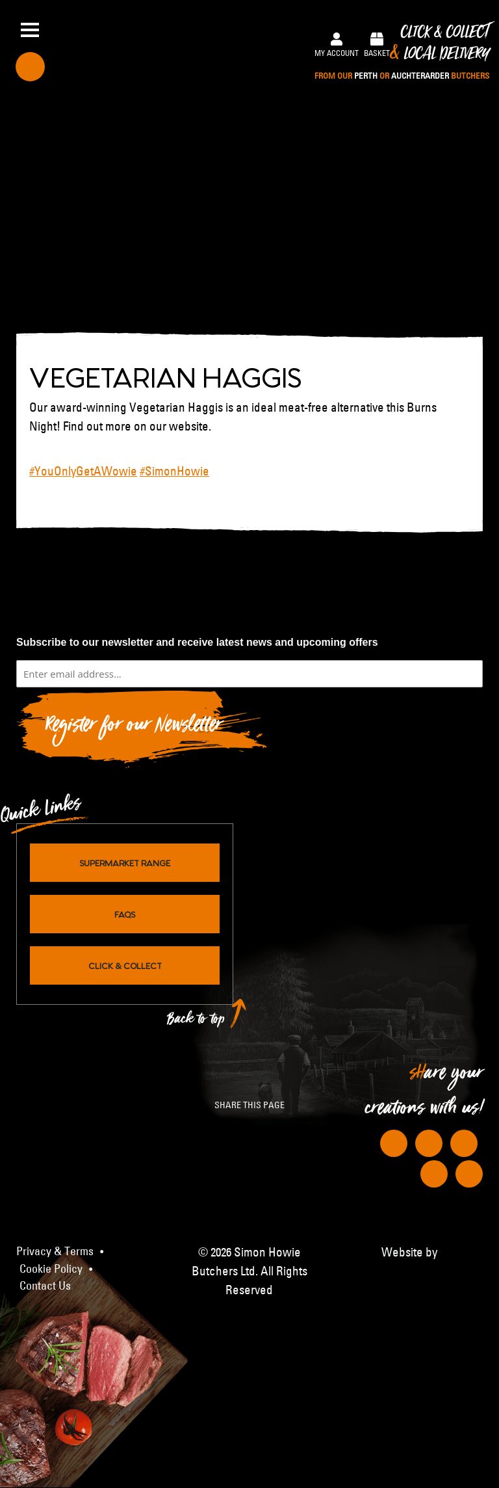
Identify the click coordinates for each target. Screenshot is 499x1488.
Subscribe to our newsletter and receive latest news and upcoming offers (197, 642)
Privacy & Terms (55, 1251)
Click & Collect (401, 53)
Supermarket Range (124, 862)
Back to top (196, 1022)
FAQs (124, 914)
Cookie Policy (51, 1269)
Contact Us (45, 1286)
